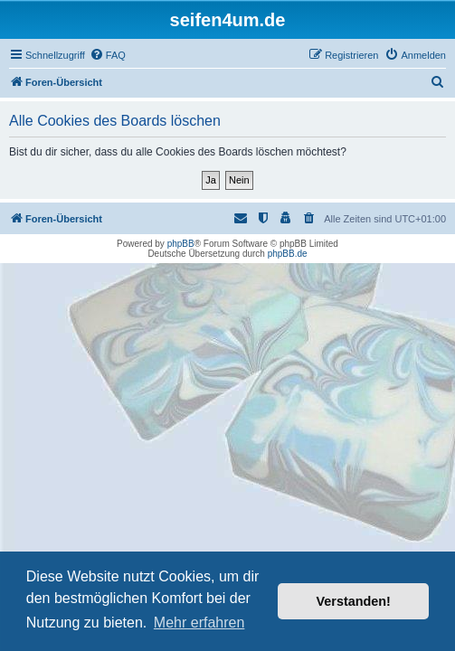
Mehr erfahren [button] (199, 622)
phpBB (180, 244)
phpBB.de (288, 254)
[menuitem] (108, 55)
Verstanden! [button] (354, 601)
